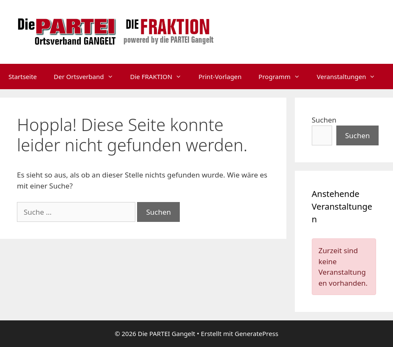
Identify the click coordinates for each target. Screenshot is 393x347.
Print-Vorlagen (220, 76)
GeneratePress (256, 333)
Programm (283, 76)
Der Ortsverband (87, 76)
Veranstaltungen (350, 76)
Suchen (324, 120)
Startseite (22, 76)
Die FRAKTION (160, 76)
